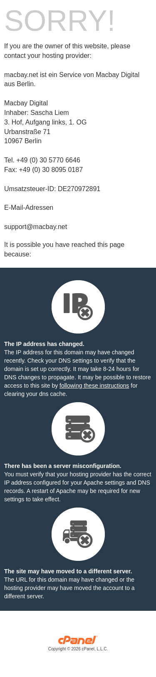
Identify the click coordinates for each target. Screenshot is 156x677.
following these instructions (94, 385)
